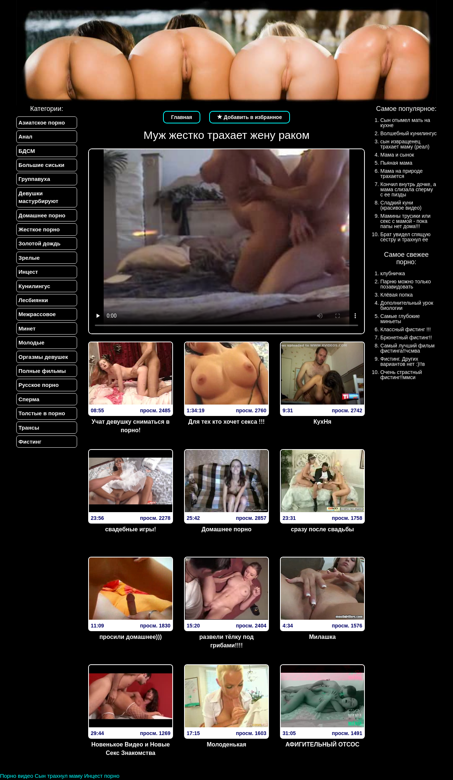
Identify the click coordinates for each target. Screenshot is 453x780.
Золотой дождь (39, 244)
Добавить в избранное (249, 117)
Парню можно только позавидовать (405, 284)
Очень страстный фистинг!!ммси (401, 375)
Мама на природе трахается (401, 173)
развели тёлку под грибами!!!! (226, 641)
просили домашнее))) (130, 637)
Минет (26, 328)
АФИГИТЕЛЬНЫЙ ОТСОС (323, 744)
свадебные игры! (130, 529)
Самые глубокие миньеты (400, 319)
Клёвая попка (396, 294)
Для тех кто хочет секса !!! (226, 422)
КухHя (323, 422)
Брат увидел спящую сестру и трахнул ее (405, 237)
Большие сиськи (41, 165)
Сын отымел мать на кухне (405, 123)
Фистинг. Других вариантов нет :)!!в (402, 361)
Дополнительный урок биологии (406, 305)
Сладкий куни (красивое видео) (401, 205)
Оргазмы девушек (43, 357)
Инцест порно (102, 776)
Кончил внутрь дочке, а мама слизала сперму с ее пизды (408, 189)
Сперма (28, 399)
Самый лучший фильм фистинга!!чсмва (407, 348)
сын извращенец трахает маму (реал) (404, 144)
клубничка (392, 273)
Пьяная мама (396, 162)
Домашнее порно (41, 215)
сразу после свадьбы (322, 529)
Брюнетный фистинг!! (406, 337)
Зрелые (29, 258)
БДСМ (26, 151)
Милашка (322, 637)
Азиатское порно (41, 122)
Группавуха (34, 179)
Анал (25, 136)
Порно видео (16, 776)
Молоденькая (226, 744)
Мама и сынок (397, 154)
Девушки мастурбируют (38, 197)
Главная (181, 117)
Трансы (28, 427)
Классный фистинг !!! (405, 329)
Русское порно (38, 385)
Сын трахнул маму (59, 776)
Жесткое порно (39, 229)
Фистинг (29, 442)
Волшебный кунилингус (408, 133)
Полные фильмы (42, 371)
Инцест (28, 272)
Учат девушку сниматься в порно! (130, 426)
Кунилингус (34, 286)
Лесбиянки (33, 300)
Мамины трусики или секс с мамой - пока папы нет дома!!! (405, 221)
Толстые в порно (41, 413)
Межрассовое (37, 314)
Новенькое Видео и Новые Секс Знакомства (130, 748)
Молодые (31, 343)
